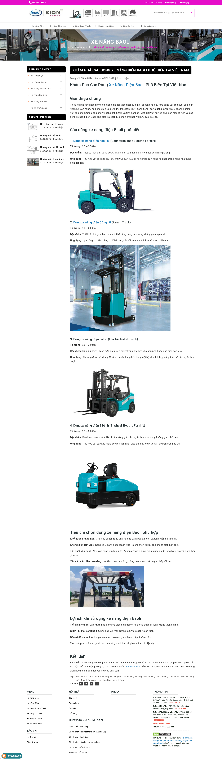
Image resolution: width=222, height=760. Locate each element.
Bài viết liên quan (40, 117)
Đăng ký (185, 2)
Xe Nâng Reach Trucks (82, 26)
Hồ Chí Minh (32, 737)
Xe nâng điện (38, 26)
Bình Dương (32, 742)
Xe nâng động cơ (58, 26)
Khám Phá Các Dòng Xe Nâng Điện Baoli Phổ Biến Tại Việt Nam (130, 70)
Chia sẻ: (74, 683)
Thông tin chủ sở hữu (78, 752)
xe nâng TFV (141, 676)
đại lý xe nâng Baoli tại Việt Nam (108, 680)
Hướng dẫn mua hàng (78, 727)
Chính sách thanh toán (79, 737)
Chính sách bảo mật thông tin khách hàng (87, 732)
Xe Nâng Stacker (127, 26)
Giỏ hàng (73, 713)
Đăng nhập (170, 2)
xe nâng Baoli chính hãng (122, 676)
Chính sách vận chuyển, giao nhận (84, 742)
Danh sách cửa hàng (153, 2)
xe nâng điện (154, 676)
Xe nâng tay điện (106, 26)
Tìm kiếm (73, 698)
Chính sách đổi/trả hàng (79, 747)
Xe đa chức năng (149, 26)
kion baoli (80, 676)
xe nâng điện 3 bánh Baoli (173, 676)
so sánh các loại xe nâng (97, 676)
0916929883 (39, 2)
